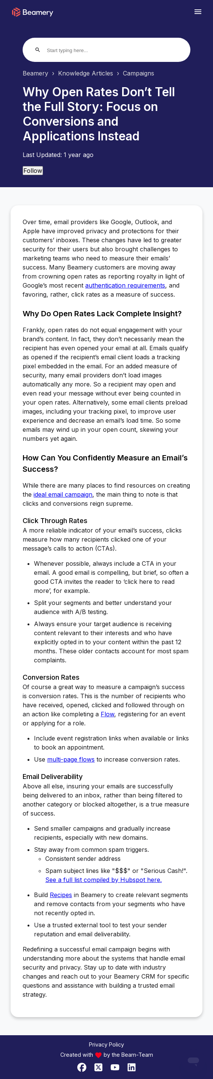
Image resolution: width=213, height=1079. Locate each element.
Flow (107, 714)
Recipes (61, 895)
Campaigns (138, 73)
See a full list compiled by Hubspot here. (103, 880)
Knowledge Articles (85, 73)
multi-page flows (71, 759)
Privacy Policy (106, 1044)
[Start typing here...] (75, 50)
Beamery (35, 73)
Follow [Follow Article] (32, 170)
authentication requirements (125, 285)
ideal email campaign (63, 494)
